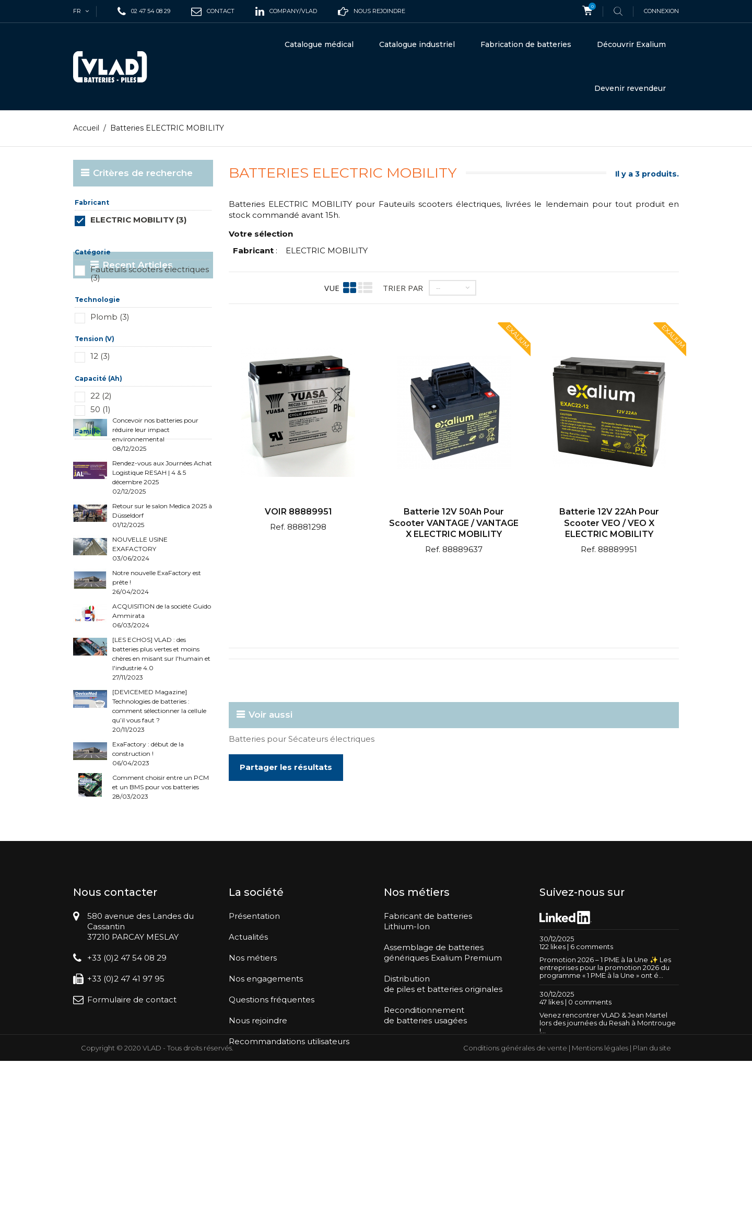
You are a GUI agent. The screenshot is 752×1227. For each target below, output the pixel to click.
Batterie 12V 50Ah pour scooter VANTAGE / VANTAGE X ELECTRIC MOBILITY (454, 523)
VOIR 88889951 (298, 512)
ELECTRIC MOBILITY (327, 250)
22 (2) (101, 396)
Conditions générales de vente (515, 1214)
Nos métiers (253, 1082)
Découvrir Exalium (631, 44)
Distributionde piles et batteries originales (443, 1108)
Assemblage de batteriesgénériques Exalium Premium (443, 1077)
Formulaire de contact (132, 1124)
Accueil (86, 128)
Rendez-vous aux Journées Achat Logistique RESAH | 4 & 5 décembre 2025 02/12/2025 (162, 560)
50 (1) (100, 409)
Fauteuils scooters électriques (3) (149, 273)
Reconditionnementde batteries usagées (425, 1139)
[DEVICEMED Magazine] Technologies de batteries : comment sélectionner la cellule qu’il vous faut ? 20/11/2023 (159, 793)
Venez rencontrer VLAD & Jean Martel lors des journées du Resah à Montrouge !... (607, 1147)
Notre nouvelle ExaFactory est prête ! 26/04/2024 (156, 665)
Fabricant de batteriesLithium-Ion (428, 1045)
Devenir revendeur (630, 88)
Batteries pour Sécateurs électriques (301, 738)
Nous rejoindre (258, 1145)
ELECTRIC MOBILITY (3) (138, 220)
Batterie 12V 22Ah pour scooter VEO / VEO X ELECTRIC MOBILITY (609, 523)
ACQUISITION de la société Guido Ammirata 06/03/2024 (161, 698)
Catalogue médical (319, 44)
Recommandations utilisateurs (289, 1166)
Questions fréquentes (271, 1124)
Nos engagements (266, 1103)
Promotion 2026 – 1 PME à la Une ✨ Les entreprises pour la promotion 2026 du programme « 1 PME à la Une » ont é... (605, 1091)
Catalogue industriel (417, 44)
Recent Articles (128, 480)
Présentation (254, 1040)
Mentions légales (600, 1214)
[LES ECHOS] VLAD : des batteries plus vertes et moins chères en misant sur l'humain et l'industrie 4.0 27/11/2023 (161, 741)
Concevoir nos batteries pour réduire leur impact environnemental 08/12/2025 (155, 517)
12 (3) (100, 356)
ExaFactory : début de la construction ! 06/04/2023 (148, 836)
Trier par (403, 287)
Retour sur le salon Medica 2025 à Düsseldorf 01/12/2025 (162, 598)
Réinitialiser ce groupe (182, 235)
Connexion (661, 11)
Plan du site (652, 1214)
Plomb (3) (110, 317)
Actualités (248, 1061)
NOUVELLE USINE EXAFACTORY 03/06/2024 (140, 631)
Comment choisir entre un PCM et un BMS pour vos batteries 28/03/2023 (160, 870)
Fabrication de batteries (525, 44)
